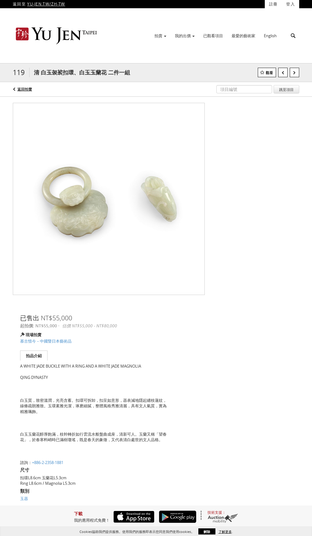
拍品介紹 (34, 355)
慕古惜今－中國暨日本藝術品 (46, 341)
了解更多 (225, 531)
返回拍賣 (24, 89)
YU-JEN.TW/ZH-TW (46, 4)
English (270, 35)
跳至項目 (286, 89)
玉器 (24, 498)
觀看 (269, 72)
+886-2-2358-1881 (47, 462)
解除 (207, 531)
